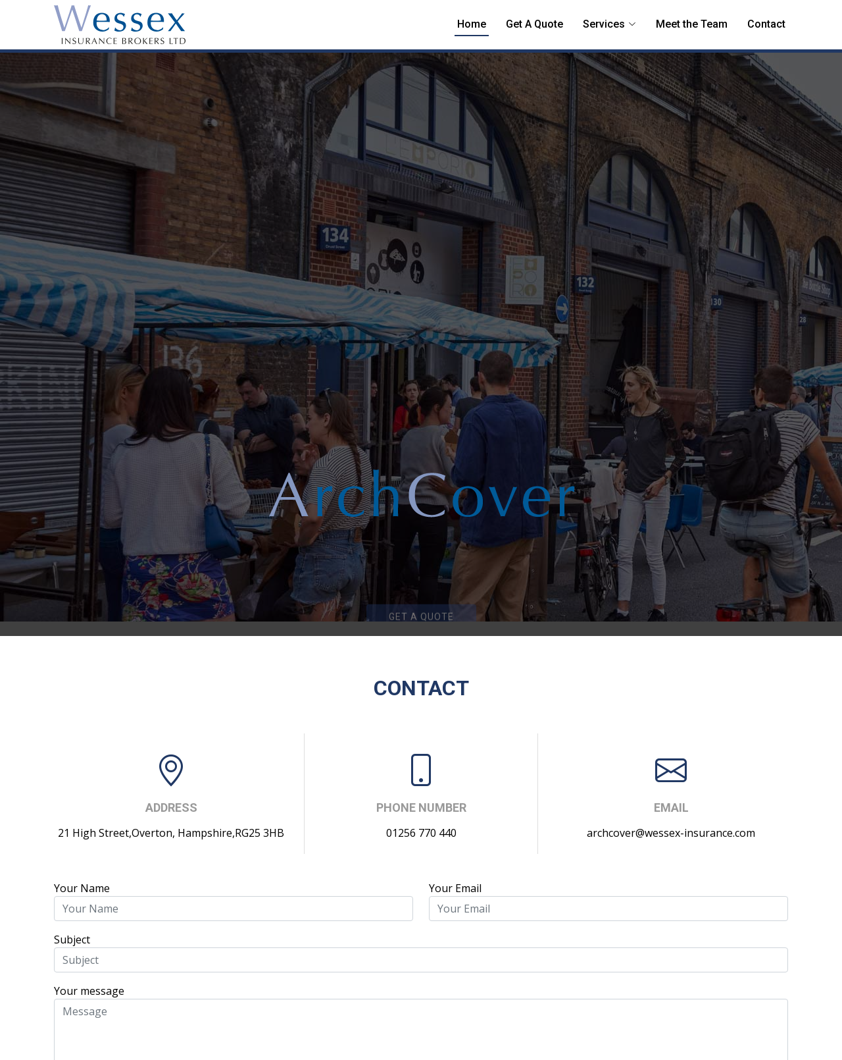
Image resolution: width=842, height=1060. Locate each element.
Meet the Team (692, 24)
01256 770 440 (421, 833)
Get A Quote (534, 24)
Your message (89, 991)
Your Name (82, 888)
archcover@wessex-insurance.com (671, 833)
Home (471, 24)
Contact (766, 24)
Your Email (455, 888)
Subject (72, 939)
